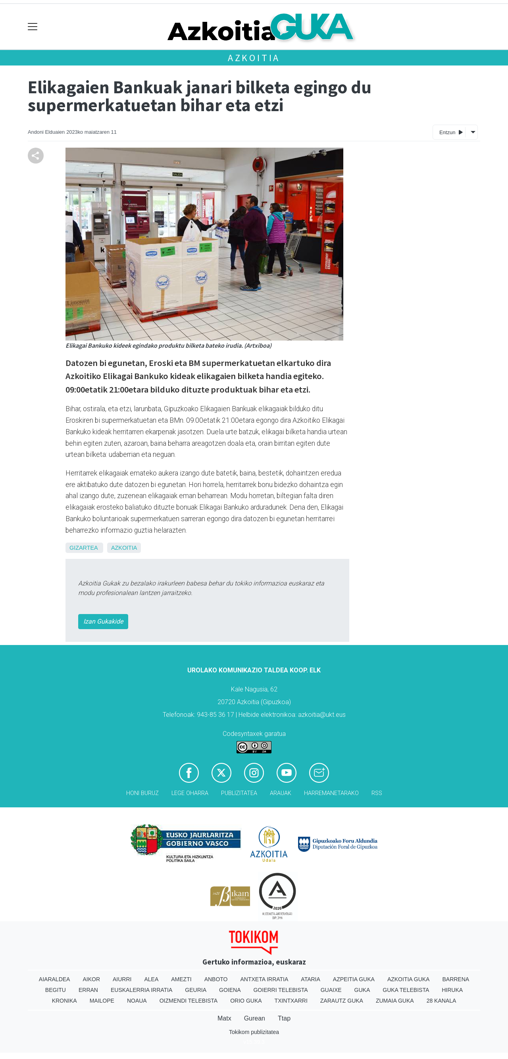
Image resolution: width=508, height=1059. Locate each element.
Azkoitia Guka (408, 979)
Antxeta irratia (265, 979)
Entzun (451, 132)
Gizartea (83, 548)
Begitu (55, 990)
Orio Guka (246, 1000)
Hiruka (452, 990)
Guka (362, 990)
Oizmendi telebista (189, 1000)
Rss (376, 793)
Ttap (284, 1018)
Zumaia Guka (395, 1000)
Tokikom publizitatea (254, 1032)
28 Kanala (441, 1000)
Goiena (230, 990)
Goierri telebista (280, 990)
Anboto (216, 979)
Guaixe (331, 990)
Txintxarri (291, 1000)
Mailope (102, 1000)
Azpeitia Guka (354, 979)
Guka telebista (406, 990)
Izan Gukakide (103, 621)
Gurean (254, 1018)
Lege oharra (189, 793)
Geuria (195, 990)
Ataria (310, 979)
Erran (88, 990)
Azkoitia (254, 58)
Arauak (280, 793)
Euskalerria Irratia (141, 990)
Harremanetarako (331, 793)
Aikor (91, 979)
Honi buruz (142, 793)
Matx (224, 1018)
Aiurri (122, 979)
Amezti (181, 979)
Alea (151, 979)
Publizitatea (239, 793)
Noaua (137, 1000)
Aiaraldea (54, 979)
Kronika (64, 1000)
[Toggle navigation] (32, 27)
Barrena (455, 979)
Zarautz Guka (341, 1000)
